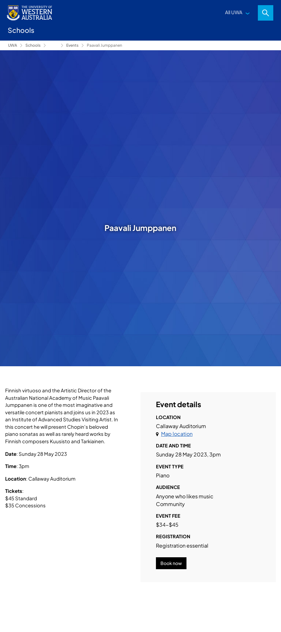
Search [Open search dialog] (265, 13)
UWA (12, 45)
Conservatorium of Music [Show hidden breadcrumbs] (53, 45)
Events (72, 45)
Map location (177, 433)
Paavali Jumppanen (104, 45)
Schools (33, 45)
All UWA (233, 12)
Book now (171, 563)
